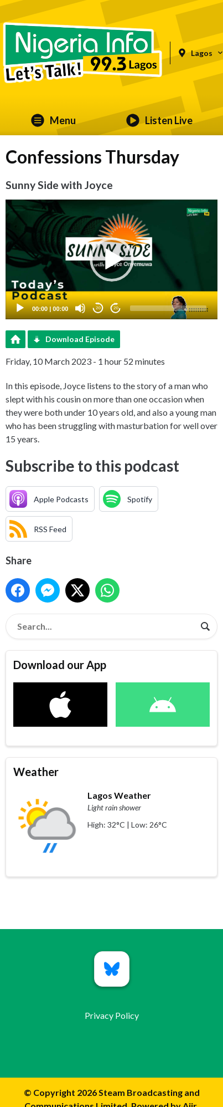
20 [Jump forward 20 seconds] (115, 307)
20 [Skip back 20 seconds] (98, 307)
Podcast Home (15, 339)
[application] (111, 259)
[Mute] (80, 308)
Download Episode (80, 339)
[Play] (19, 308)
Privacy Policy (112, 1015)
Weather (36, 771)
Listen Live (159, 120)
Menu (53, 120)
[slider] (168, 308)
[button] (112, 259)
